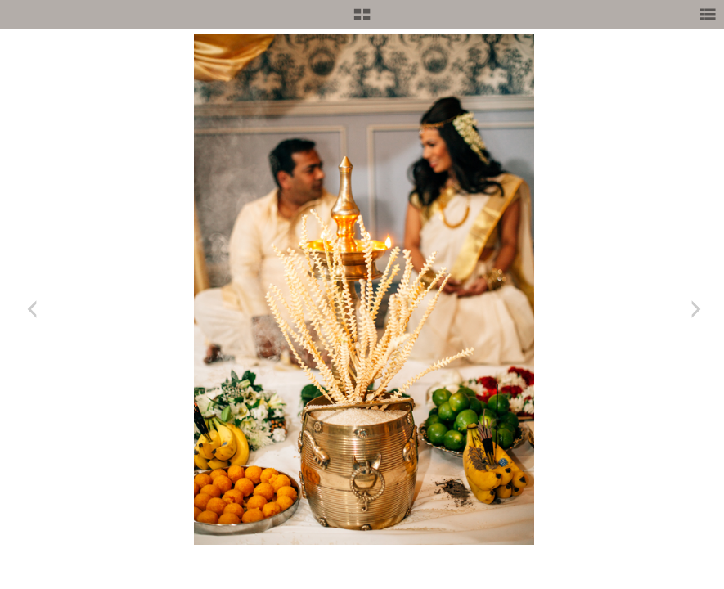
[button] (362, 20)
